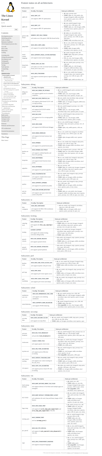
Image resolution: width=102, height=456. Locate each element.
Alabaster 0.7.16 (78, 452)
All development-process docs (9, 44)
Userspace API (5, 121)
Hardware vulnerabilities (9, 94)
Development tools (6, 59)
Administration (5, 73)
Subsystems (4, 50)
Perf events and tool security (10, 97)
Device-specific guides (7, 109)
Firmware (3, 123)
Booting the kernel (6, 99)
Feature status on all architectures (11, 83)
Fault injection (5, 67)
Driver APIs (4, 48)
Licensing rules (5, 55)
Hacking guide (5, 63)
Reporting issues (5, 117)
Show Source (4, 140)
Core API (3, 46)
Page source (85, 452)
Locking (3, 52)
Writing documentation (7, 57)
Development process (7, 36)
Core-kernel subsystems (8, 104)
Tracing (3, 65)
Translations (4, 134)
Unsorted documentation (7, 131)
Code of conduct (5, 40)
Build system (4, 115)
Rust (2, 70)
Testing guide (4, 61)
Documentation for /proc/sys (10, 88)
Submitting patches (6, 38)
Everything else (6, 113)
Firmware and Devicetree (8, 125)
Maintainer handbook (6, 42)
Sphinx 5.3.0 (70, 452)
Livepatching (4, 69)
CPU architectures (6, 128)
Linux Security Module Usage (10, 96)
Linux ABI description (8, 93)
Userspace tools (5, 119)
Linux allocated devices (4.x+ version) (12, 82)
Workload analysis (6, 111)
